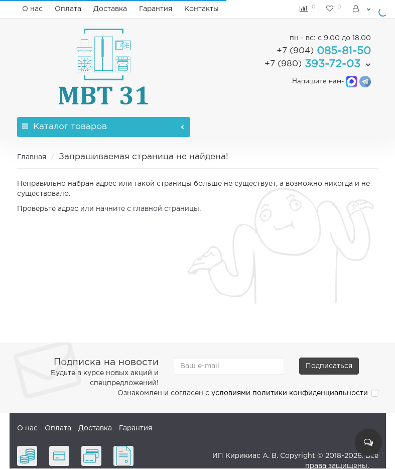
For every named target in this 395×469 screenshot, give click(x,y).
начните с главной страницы (147, 209)
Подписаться (329, 366)
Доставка (110, 9)
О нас (32, 9)
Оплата (68, 9)
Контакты (201, 9)
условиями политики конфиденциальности (289, 393)
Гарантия (155, 9)
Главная (31, 157)
